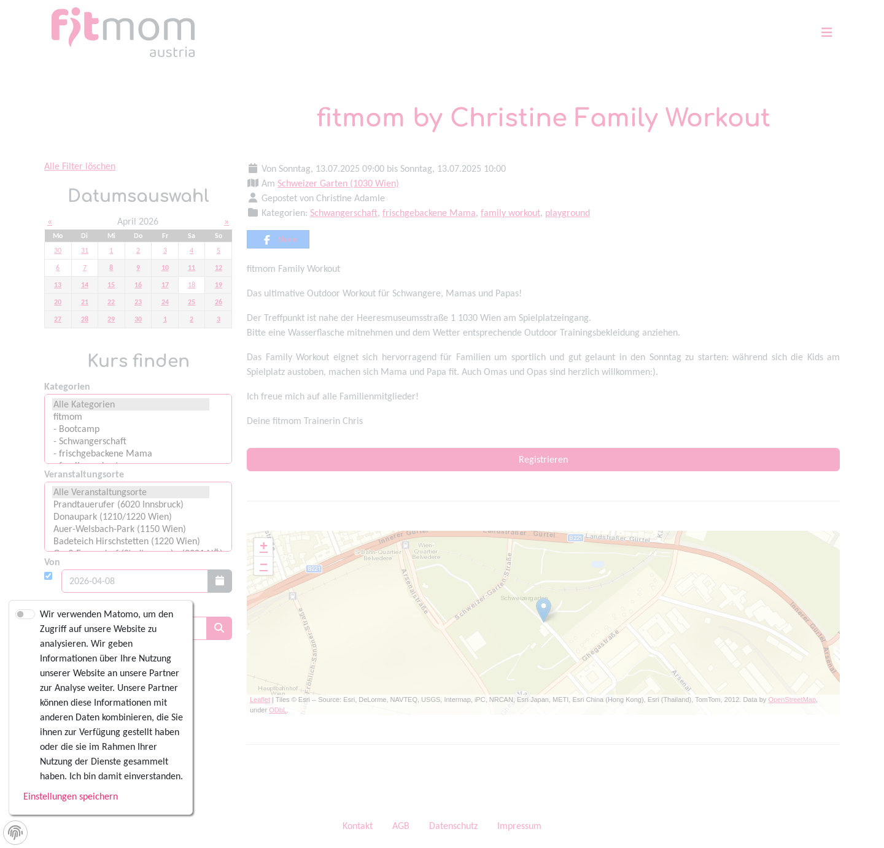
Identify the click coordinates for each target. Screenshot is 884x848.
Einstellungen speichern (70, 796)
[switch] (25, 614)
